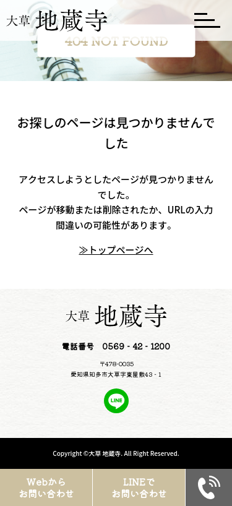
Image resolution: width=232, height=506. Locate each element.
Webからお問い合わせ (46, 487)
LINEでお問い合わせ (139, 487)
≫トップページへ (116, 249)
